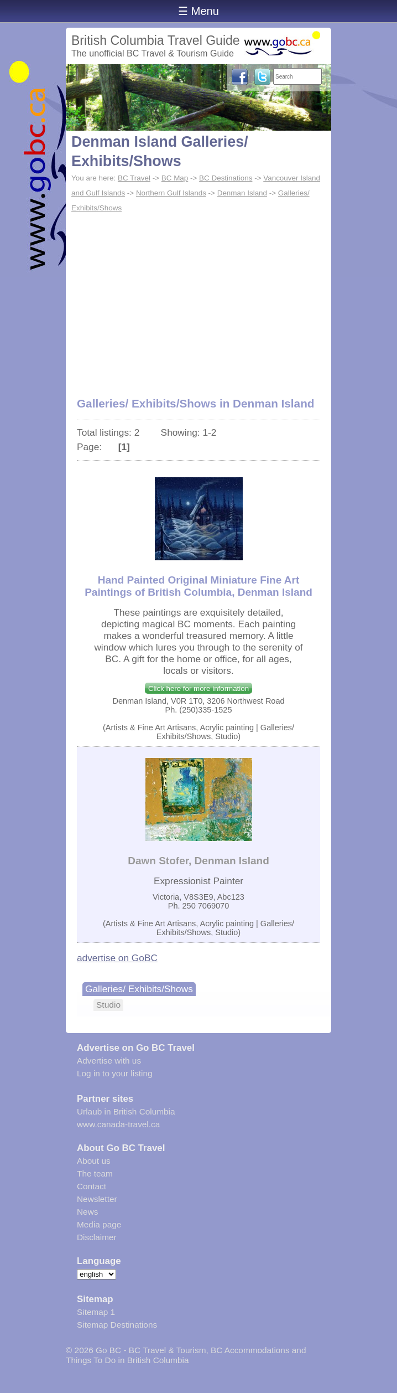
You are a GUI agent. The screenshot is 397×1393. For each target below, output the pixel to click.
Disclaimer (97, 1237)
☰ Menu (198, 11)
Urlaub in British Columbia (126, 1111)
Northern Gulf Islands (171, 193)
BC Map (175, 178)
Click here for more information (198, 688)
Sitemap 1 (96, 1312)
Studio (108, 1004)
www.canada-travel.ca (118, 1124)
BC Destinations (225, 178)
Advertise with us (109, 1060)
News (87, 1211)
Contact (91, 1186)
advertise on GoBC (117, 957)
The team (95, 1173)
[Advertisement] (198, 298)
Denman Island (242, 193)
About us (94, 1160)
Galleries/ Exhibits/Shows (139, 988)
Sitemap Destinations (117, 1324)
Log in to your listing (115, 1073)
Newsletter (97, 1199)
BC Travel (134, 178)
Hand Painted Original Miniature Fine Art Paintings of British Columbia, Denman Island (198, 586)
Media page (99, 1224)
